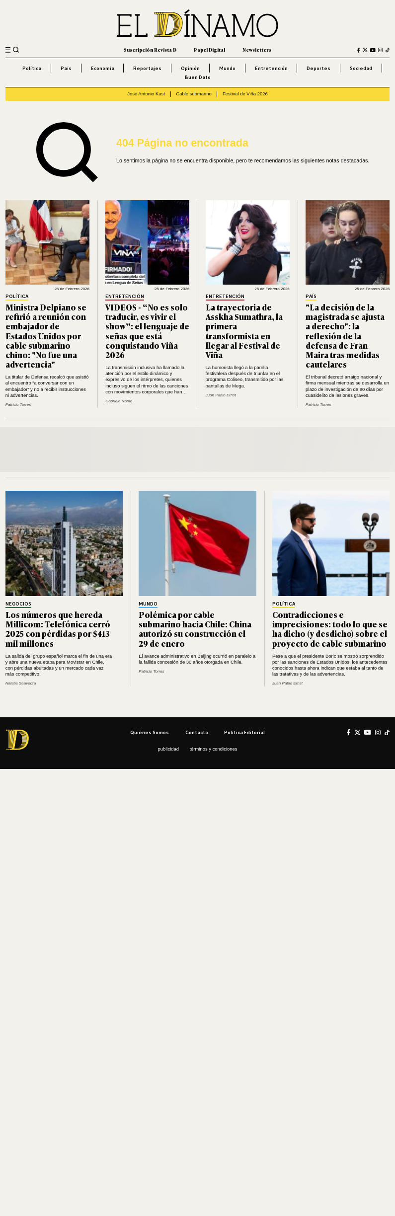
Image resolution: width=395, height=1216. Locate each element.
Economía (102, 68)
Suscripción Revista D (150, 49)
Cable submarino (193, 93)
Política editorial (244, 732)
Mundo (227, 68)
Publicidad (168, 749)
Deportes (318, 68)
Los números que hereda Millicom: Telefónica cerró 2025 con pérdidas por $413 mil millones (57, 628)
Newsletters (256, 49)
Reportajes (147, 68)
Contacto (196, 732)
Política (31, 68)
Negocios (18, 604)
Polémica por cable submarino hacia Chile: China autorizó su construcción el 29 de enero (195, 628)
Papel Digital (209, 49)
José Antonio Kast (146, 93)
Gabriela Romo (118, 401)
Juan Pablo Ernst (221, 395)
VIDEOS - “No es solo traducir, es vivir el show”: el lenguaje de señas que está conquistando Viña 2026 (147, 331)
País (66, 68)
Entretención (271, 68)
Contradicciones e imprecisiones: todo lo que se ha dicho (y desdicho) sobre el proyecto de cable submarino (330, 628)
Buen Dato (198, 77)
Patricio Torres (18, 404)
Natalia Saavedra (20, 683)
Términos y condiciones (213, 749)
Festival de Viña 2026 (245, 93)
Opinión (190, 68)
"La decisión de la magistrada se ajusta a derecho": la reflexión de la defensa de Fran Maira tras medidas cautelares (345, 336)
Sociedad (361, 68)
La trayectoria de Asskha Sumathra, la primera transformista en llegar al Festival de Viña (244, 331)
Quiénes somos (149, 732)
